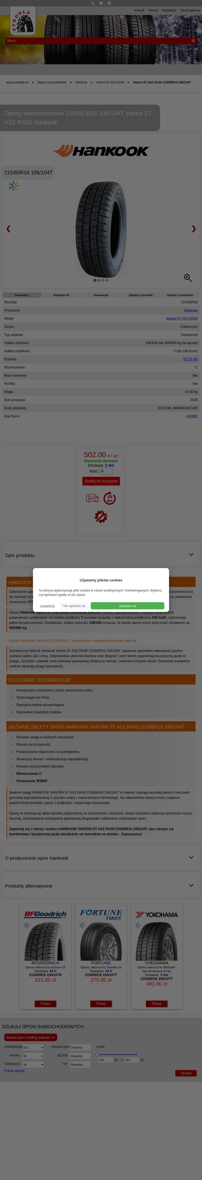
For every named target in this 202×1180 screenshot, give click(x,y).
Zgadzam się (127, 605)
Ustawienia (47, 605)
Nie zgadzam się (74, 605)
